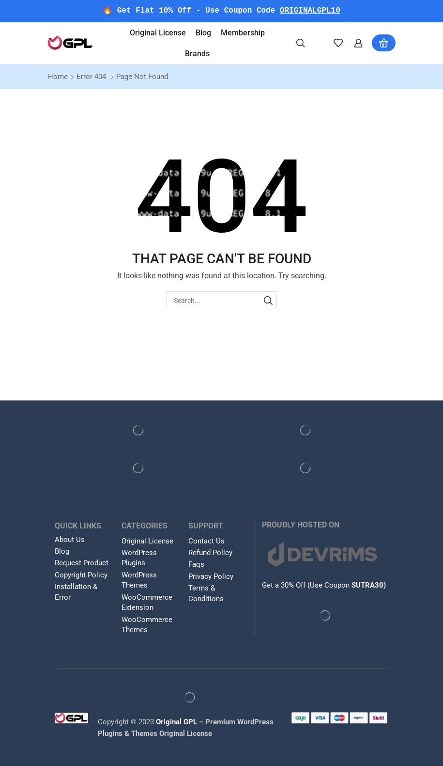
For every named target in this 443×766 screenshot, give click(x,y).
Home (58, 76)
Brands (197, 53)
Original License (158, 32)
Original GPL (176, 722)
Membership (243, 32)
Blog (203, 32)
